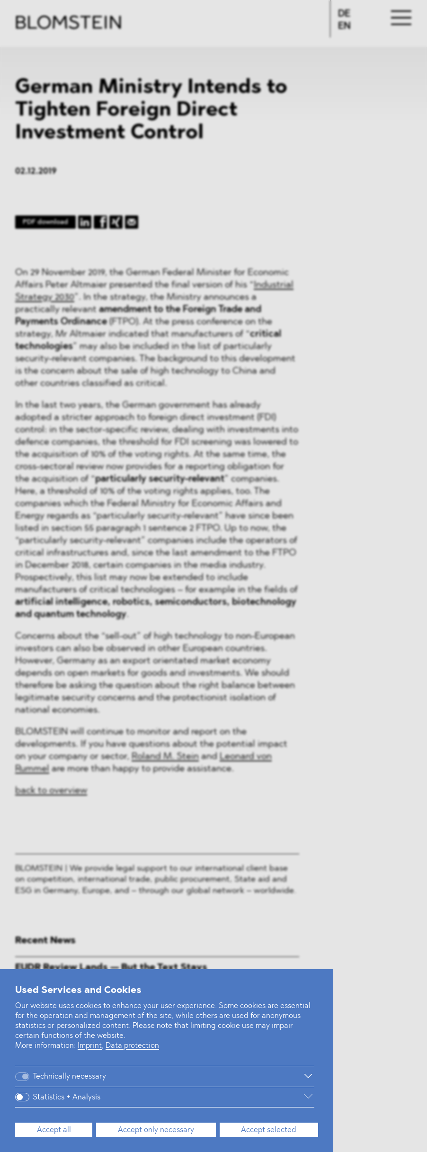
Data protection (132, 1046)
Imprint (90, 1046)
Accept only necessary (156, 1130)
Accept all (54, 1130)
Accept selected (268, 1130)
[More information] (217, 1076)
